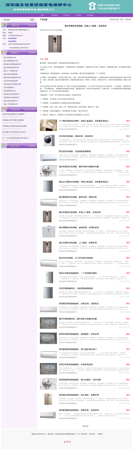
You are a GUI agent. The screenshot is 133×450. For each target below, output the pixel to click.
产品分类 (66, 15)
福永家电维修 (8, 91)
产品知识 (78, 15)
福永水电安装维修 (10, 101)
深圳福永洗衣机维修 (10, 94)
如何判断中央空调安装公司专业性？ (14, 132)
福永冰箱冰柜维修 (10, 74)
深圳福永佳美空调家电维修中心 (68, 129)
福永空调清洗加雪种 (10, 67)
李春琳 (100, 434)
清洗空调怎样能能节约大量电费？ (13, 114)
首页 (42, 15)
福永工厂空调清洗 (10, 71)
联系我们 (90, 15)
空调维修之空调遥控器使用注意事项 (14, 126)
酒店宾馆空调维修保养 (11, 77)
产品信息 (54, 15)
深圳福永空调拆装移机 (11, 64)
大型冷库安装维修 (10, 81)
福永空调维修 (8, 57)
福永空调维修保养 (10, 61)
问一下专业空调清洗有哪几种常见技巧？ (16, 138)
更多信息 (85, 426)
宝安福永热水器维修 (10, 97)
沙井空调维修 (8, 87)
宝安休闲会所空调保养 (11, 84)
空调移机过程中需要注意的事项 (13, 120)
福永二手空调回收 (10, 104)
